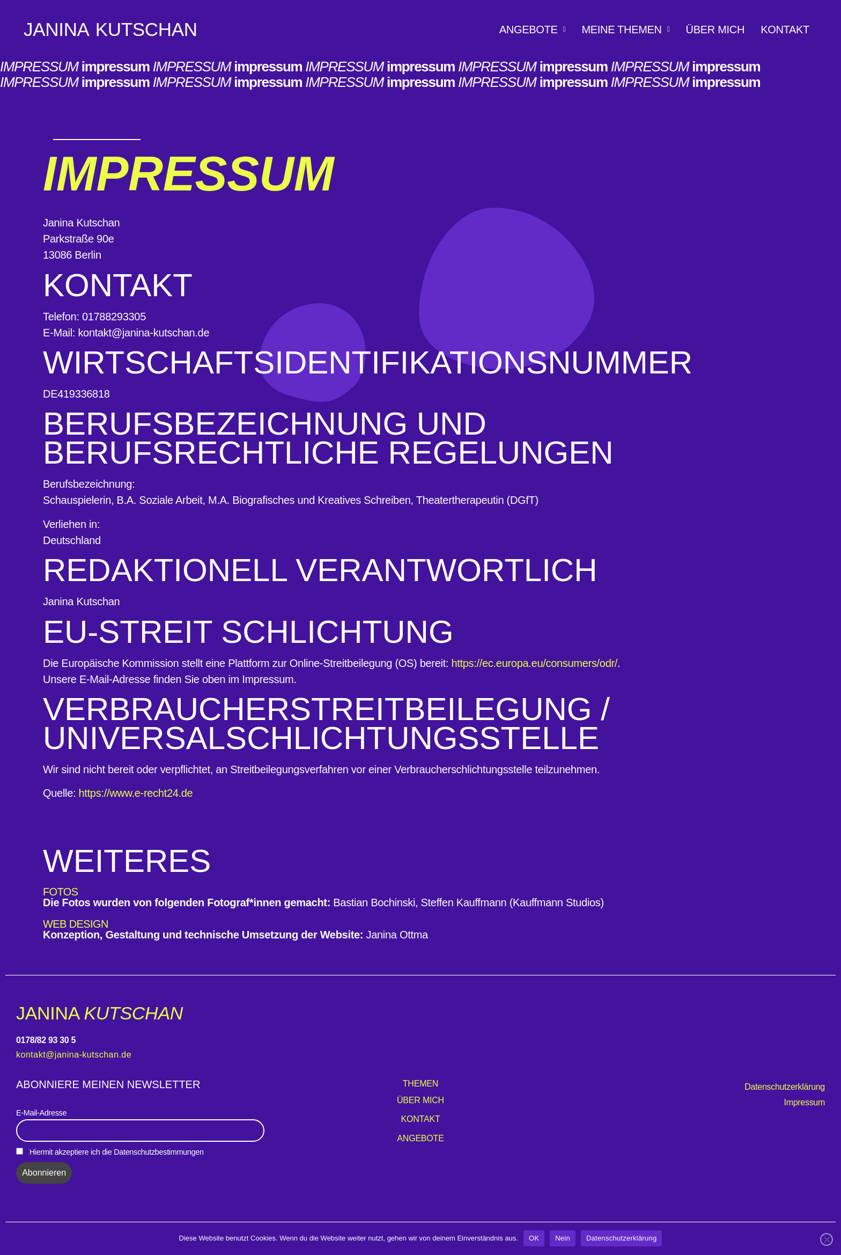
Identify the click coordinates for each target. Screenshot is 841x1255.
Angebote (532, 29)
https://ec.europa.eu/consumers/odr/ (534, 663)
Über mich (715, 29)
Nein (562, 1238)
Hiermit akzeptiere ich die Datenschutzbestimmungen (110, 1152)
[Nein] (826, 1239)
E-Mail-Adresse (41, 1113)
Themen (420, 1083)
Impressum (804, 1102)
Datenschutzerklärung (784, 1086)
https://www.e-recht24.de (136, 793)
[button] (532, 29)
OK (534, 1238)
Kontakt (785, 29)
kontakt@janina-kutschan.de (73, 1054)
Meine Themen (625, 29)
